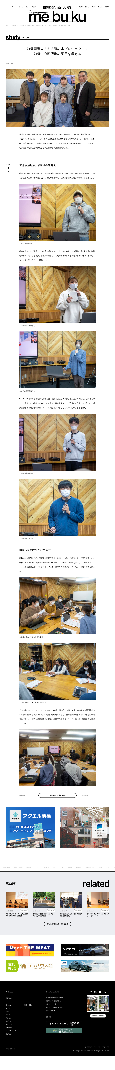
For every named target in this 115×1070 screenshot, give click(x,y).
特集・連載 (29, 1016)
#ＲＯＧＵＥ (55, 871)
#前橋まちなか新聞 (32, 871)
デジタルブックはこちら (98, 1028)
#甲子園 (84, 871)
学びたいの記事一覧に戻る (57, 933)
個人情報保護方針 (12, 1063)
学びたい (93, 7)
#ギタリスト (66, 871)
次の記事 (86, 801)
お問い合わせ (52, 1023)
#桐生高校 (93, 871)
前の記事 (23, 801)
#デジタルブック (17, 871)
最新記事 (10, 1009)
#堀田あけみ (103, 871)
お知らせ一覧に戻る (57, 797)
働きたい (100, 7)
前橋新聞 (106, 7)
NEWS (9, 1020)
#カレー (75, 871)
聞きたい (33, 7)
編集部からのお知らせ (56, 1012)
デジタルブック (13, 1045)
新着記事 (15, 25)
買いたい (87, 7)
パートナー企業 (53, 1016)
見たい (28, 7)
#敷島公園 (44, 871)
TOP (7, 25)
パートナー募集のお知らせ (58, 1019)
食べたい (22, 7)
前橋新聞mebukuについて (58, 1008)
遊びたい (80, 7)
